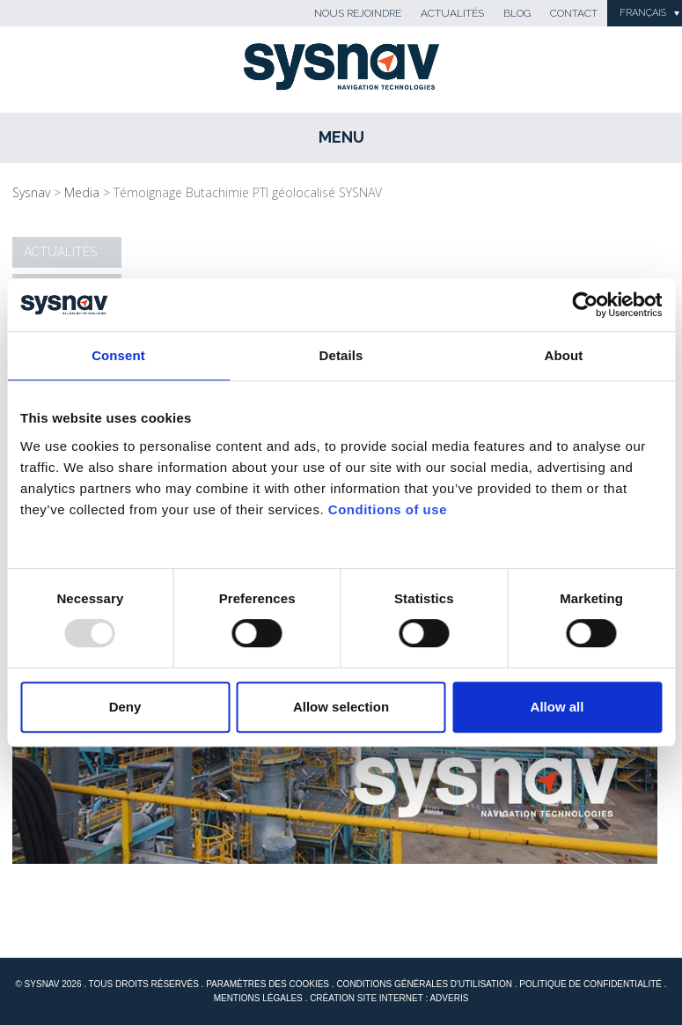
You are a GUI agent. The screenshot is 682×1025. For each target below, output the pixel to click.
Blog (517, 13)
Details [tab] (341, 355)
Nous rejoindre (357, 13)
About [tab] (564, 355)
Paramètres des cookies (267, 984)
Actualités (452, 13)
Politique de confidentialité (590, 984)
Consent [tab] (118, 355)
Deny (125, 706)
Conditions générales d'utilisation (424, 984)
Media (81, 192)
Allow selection (341, 706)
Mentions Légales (258, 998)
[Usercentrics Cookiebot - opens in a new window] (585, 304)
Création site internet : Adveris (389, 998)
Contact (574, 13)
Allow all (557, 706)
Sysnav (31, 192)
